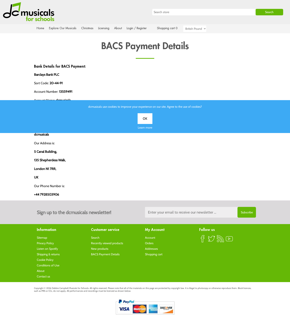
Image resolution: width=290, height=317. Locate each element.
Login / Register (140, 28)
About (121, 28)
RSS (220, 240)
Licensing (106, 28)
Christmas (88, 28)
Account (150, 237)
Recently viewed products (107, 243)
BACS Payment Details (105, 254)
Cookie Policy (45, 259)
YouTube (229, 240)
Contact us (43, 276)
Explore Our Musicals (63, 28)
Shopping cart (153, 254)
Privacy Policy (45, 243)
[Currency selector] (199, 28)
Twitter (211, 240)
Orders (149, 243)
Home (40, 28)
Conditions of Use (48, 265)
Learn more (145, 130)
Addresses (151, 248)
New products (99, 248)
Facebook (202, 240)
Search (95, 237)
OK (145, 122)
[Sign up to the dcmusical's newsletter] (200, 212)
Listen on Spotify (47, 248)
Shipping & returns (48, 254)
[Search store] (204, 12)
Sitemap (42, 237)
